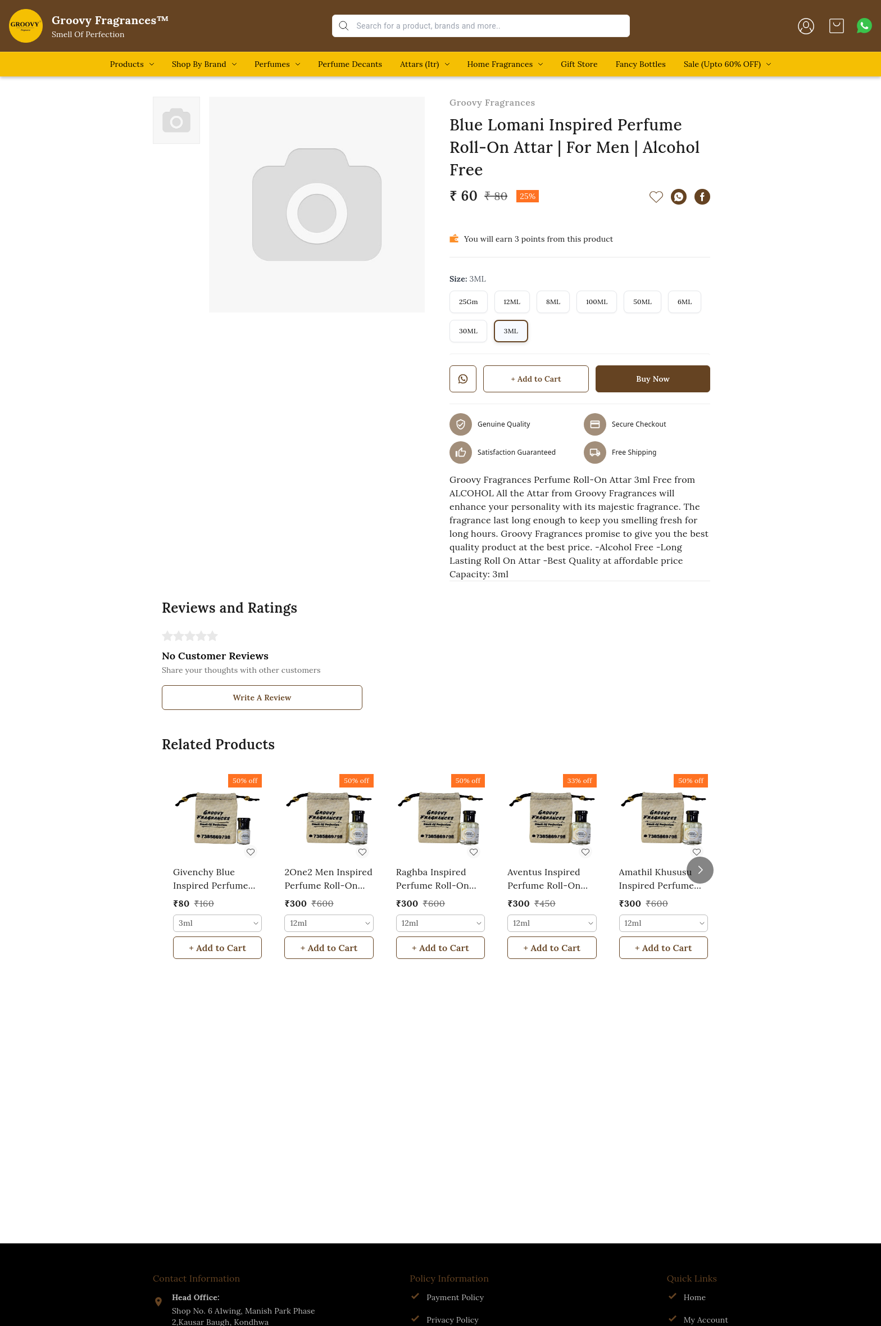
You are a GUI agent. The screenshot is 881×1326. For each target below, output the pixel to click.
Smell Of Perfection (88, 34)
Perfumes (272, 64)
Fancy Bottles (641, 64)
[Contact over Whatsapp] (864, 25)
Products (127, 64)
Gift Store (579, 64)
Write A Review (262, 698)
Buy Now (653, 379)
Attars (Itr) (419, 64)
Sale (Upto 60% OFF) (722, 64)
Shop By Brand (199, 64)
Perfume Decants (350, 64)
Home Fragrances (500, 64)
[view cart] (837, 25)
